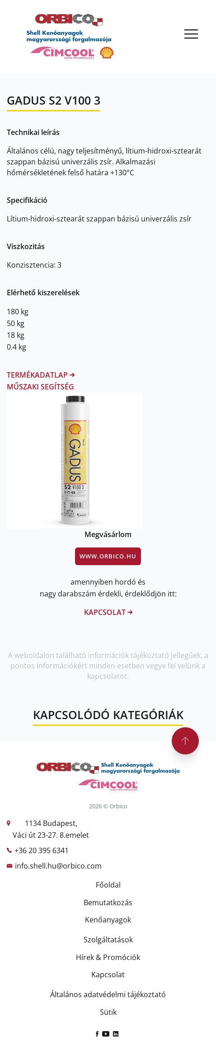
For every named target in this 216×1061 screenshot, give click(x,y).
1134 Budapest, (51, 823)
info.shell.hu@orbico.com (58, 866)
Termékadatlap (41, 375)
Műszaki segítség (40, 387)
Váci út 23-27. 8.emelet (51, 835)
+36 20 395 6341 (41, 850)
